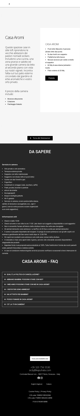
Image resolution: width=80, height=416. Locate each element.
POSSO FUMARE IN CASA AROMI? (20, 299)
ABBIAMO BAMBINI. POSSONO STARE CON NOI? (25, 279)
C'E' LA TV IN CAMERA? (16, 304)
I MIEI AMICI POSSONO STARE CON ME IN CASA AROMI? (28, 284)
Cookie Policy (34, 391)
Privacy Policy (46, 391)
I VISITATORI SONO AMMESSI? (18, 289)
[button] (51, 78)
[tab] (40, 274)
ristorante (37, 248)
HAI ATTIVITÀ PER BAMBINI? (17, 294)
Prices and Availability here (40, 358)
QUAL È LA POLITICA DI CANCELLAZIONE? (23, 274)
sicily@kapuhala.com (40, 370)
